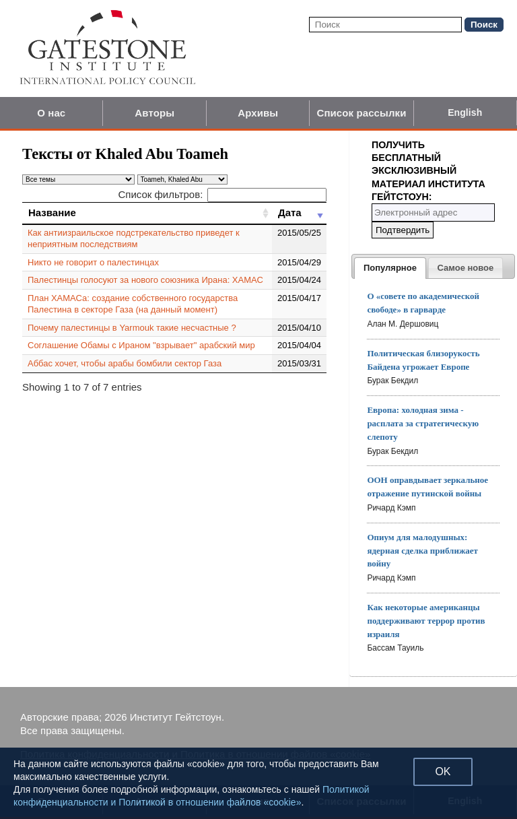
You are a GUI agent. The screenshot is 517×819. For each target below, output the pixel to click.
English (465, 112)
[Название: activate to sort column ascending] (147, 213)
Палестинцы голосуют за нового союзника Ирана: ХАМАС (145, 280)
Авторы (154, 113)
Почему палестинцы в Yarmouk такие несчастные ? (132, 328)
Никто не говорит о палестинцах (93, 262)
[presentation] (390, 268)
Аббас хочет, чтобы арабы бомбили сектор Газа (124, 363)
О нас (51, 113)
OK (442, 771)
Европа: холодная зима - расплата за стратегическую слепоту (423, 423)
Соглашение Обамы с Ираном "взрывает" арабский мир (141, 345)
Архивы (258, 113)
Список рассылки (361, 113)
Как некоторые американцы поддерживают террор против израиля (426, 620)
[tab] (390, 268)
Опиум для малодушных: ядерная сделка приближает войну (422, 550)
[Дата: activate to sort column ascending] (299, 213)
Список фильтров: (222, 194)
